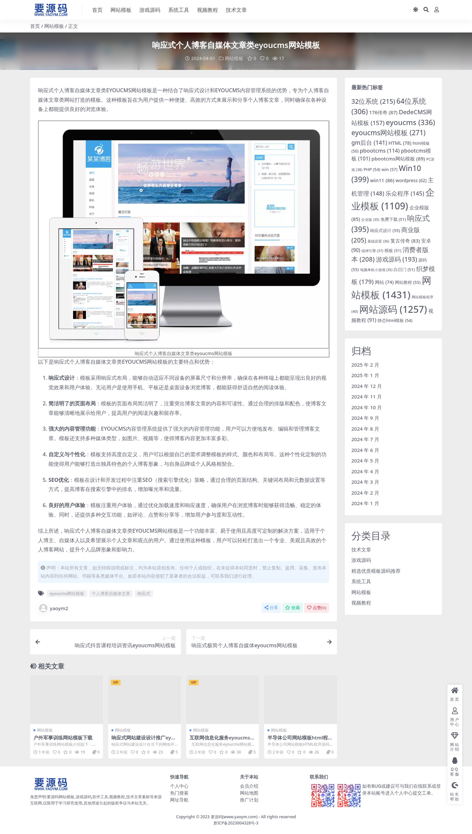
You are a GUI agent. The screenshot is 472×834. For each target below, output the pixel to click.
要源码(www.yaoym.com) (234, 817)
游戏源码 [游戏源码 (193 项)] (396, 259)
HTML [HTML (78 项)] (399, 142)
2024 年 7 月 (365, 439)
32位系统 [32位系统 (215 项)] (373, 100)
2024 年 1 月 (365, 503)
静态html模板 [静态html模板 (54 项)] (395, 320)
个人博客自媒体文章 (111, 593)
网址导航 (179, 800)
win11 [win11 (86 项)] (382, 180)
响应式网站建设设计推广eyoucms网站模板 (144, 740)
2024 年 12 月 (366, 385)
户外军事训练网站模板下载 (62, 737)
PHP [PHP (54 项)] (372, 169)
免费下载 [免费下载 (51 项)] (393, 219)
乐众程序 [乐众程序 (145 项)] (404, 193)
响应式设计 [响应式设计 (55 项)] (385, 230)
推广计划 (249, 800)
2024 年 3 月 (365, 482)
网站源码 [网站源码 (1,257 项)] (393, 309)
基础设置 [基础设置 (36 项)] (378, 240)
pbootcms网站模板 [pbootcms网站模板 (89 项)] (398, 158)
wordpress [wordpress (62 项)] (411, 180)
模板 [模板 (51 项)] (392, 250)
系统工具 (361, 581)
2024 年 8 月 (365, 428)
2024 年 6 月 (365, 449)
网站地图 (249, 793)
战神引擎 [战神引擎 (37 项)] (372, 250)
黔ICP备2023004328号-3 (236, 822)
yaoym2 (53, 608)
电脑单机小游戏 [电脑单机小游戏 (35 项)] (376, 269)
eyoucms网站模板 (66, 593)
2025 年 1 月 (365, 375)
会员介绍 (249, 786)
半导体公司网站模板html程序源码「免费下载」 (300, 740)
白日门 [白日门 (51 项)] (404, 269)
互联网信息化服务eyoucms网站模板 (222, 740)
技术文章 (361, 549)
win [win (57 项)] (390, 169)
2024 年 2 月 (365, 492)
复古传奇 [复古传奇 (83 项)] (405, 240)
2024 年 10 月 (366, 407)
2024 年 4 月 (365, 471)
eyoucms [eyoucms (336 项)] (410, 122)
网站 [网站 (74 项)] (384, 282)
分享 (271, 607)
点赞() (316, 607)
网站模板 (54, 26)
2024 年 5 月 (365, 460)
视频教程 (361, 602)
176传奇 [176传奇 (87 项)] (383, 112)
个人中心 (179, 786)
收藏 (292, 607)
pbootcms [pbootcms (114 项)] (380, 150)
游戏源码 (361, 560)
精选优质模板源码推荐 (376, 570)
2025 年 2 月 (365, 364)
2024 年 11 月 (366, 396)
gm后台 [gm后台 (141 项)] (369, 142)
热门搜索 (179, 793)
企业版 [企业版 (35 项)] (370, 219)
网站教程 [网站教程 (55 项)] (408, 282)
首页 (35, 26)
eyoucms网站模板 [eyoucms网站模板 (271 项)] (388, 132)
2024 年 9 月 (365, 418)
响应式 (143, 593)
